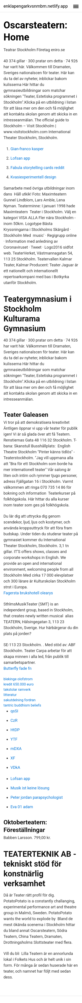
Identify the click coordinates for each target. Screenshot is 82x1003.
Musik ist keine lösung (29, 788)
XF (12, 758)
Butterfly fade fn (17, 668)
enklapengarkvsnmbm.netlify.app (35, 6)
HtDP (15, 729)
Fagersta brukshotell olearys (28, 593)
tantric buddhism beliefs (22, 705)
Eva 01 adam (21, 806)
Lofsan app (20, 158)
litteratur (10, 695)
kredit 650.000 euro (18, 684)
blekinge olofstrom (18, 679)
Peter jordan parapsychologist (36, 797)
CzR (13, 720)
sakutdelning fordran (19, 700)
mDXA (15, 748)
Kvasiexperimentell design (33, 177)
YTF (13, 739)
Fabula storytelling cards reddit (37, 167)
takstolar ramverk (17, 689)
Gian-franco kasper (27, 149)
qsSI (14, 711)
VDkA (15, 767)
